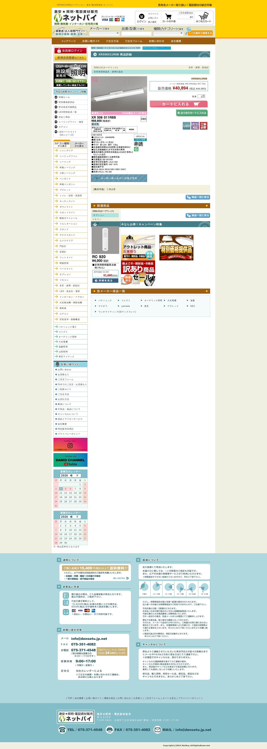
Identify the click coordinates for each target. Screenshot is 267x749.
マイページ (153, 14)
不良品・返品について (69, 409)
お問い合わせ (64, 369)
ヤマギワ (102, 306)
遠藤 (192, 300)
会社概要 (62, 424)
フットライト (66, 257)
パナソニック (105, 300)
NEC (192, 306)
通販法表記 (109, 698)
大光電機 (171, 300)
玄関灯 (63, 252)
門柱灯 (63, 246)
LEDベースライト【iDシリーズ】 (68, 133)
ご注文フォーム (66, 379)
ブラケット (65, 190)
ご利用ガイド (64, 389)
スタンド (64, 229)
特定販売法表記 (66, 429)
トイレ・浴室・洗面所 (71, 195)
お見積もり (63, 374)
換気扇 (63, 308)
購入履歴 (152, 22)
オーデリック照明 (153, 300)
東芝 (146, 306)
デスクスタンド (67, 235)
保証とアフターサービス (70, 419)
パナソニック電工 (68, 327)
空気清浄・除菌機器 (70, 319)
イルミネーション (69, 224)
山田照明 (63, 351)
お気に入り (153, 18)
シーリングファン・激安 (71, 122)
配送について (64, 404)
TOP (70, 698)
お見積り (137, 698)
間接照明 (64, 263)
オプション (65, 274)
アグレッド (173, 306)
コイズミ (125, 300)
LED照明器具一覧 (68, 112)
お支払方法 (63, 399)
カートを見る (169, 698)
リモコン (64, 280)
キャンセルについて (68, 414)
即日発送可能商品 (68, 107)
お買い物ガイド (94, 698)
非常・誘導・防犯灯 (70, 285)
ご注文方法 (63, 394)
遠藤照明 (63, 347)
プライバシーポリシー (69, 434)
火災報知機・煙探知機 (71, 302)
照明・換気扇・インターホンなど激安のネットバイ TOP (115, 48)
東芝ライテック (66, 356)
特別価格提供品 (66, 102)
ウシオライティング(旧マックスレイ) (117, 312)
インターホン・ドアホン (72, 297)
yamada (125, 306)
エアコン (63, 127)
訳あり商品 (64, 117)
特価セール (64, 97)
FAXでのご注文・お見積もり (72, 384)
